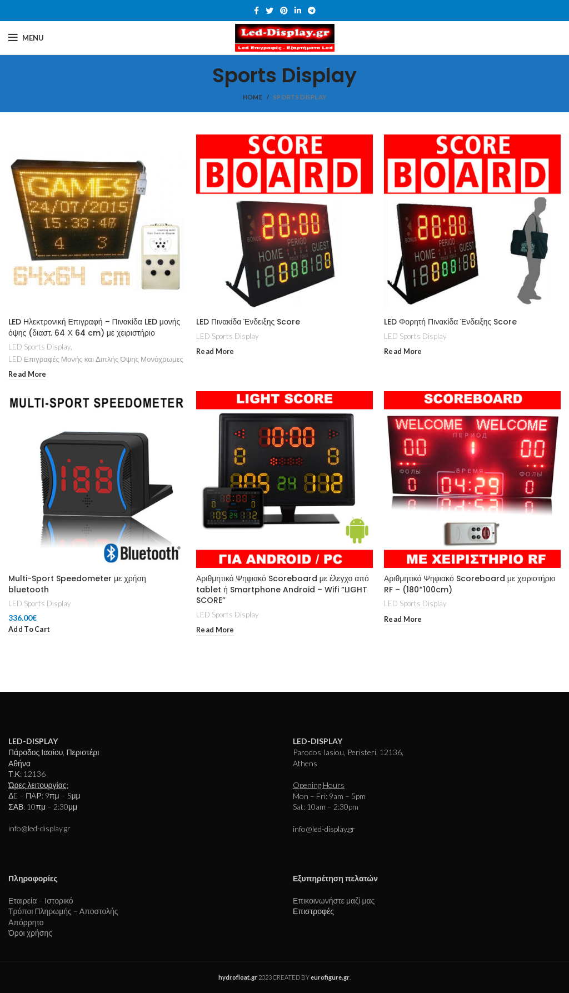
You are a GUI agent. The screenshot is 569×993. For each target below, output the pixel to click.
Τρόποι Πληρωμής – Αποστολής (63, 911)
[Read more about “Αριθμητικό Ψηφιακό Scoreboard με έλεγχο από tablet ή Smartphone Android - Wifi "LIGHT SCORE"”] (215, 630)
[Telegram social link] (312, 10)
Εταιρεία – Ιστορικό (40, 900)
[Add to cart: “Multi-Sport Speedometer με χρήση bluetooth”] (29, 630)
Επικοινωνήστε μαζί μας (334, 900)
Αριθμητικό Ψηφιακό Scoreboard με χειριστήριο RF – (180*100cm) (470, 584)
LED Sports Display (39, 346)
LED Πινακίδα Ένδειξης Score (248, 321)
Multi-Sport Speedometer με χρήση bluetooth (77, 584)
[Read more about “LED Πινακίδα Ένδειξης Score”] (215, 352)
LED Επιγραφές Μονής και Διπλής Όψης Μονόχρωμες (95, 359)
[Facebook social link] (256, 10)
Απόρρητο (26, 922)
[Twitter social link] (269, 10)
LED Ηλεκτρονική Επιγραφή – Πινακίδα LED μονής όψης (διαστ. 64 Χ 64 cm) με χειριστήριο (94, 327)
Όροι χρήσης (30, 932)
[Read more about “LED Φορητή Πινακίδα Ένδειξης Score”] (403, 352)
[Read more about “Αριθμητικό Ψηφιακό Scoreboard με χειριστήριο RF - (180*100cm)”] (403, 620)
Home (252, 97)
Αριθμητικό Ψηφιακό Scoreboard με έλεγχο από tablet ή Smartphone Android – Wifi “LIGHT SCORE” (282, 589)
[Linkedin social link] (298, 10)
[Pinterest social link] (284, 10)
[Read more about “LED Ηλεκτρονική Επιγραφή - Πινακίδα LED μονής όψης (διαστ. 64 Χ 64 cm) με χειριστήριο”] (27, 375)
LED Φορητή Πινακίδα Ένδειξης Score (450, 321)
